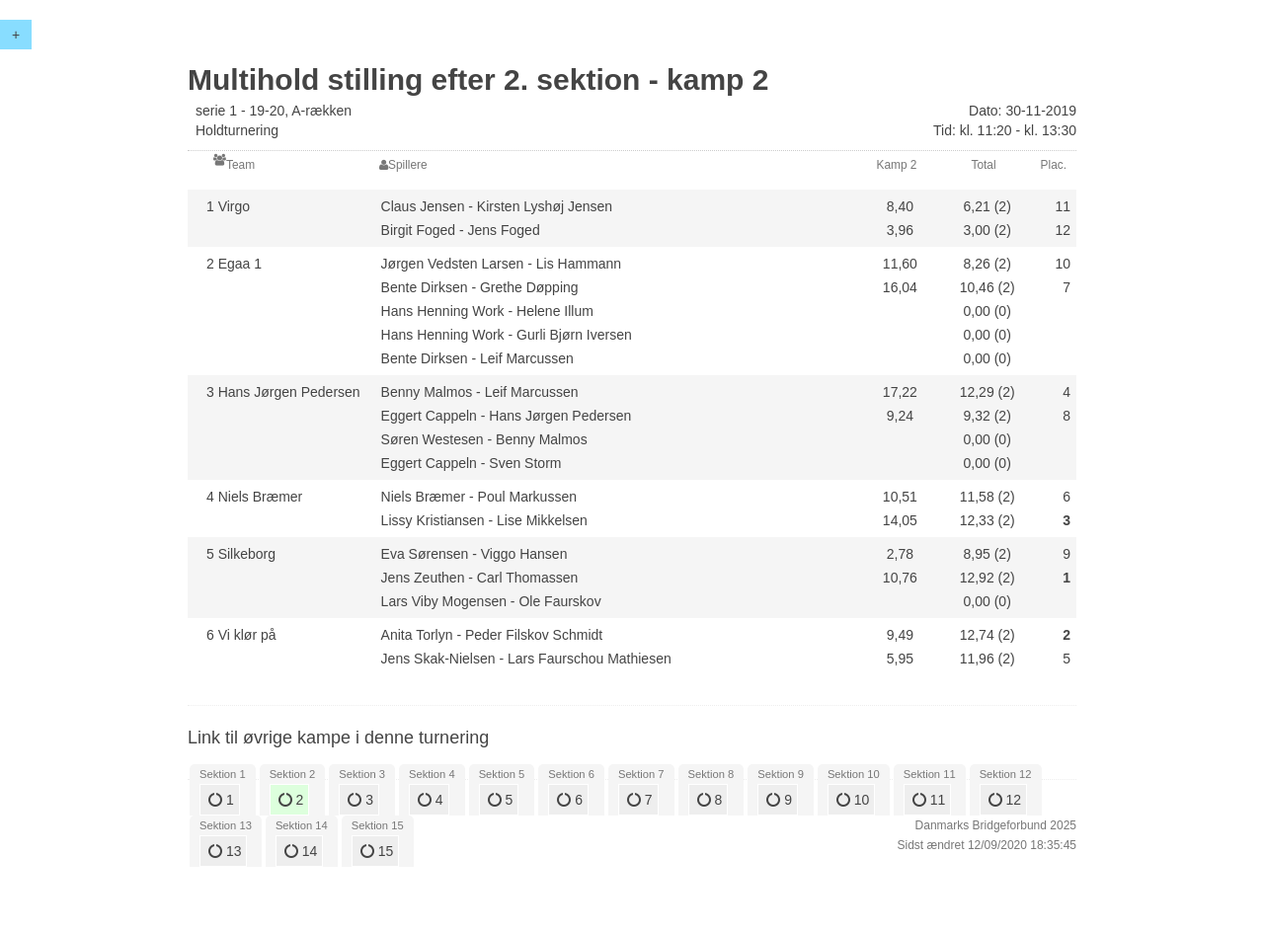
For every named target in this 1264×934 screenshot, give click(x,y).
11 (928, 800)
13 (224, 851)
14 (300, 851)
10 (852, 800)
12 (1004, 800)
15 (376, 851)
